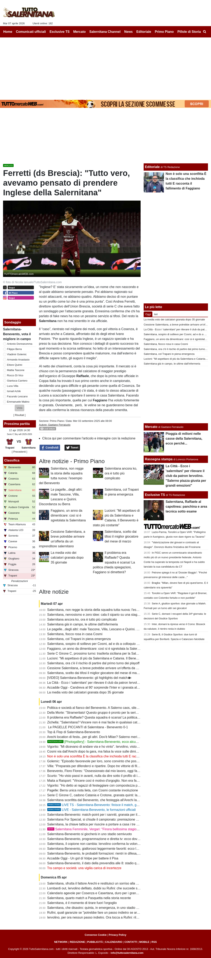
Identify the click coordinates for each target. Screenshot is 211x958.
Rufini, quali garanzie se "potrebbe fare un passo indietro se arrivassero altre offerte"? (108, 912)
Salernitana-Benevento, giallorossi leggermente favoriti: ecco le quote (97, 848)
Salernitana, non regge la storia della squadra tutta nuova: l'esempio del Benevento (107, 609)
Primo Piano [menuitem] (164, 31)
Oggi (148, 314)
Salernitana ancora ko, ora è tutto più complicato (121, 473)
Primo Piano (57, 420)
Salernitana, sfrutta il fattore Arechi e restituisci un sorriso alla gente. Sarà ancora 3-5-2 (109, 883)
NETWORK (61, 941)
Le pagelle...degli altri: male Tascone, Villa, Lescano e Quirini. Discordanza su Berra (107, 629)
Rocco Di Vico (15, 375)
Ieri (156, 314)
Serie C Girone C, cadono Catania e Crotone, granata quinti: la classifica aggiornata (107, 795)
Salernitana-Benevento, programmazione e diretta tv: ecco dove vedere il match (104, 839)
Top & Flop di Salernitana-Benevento (73, 732)
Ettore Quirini (14, 364)
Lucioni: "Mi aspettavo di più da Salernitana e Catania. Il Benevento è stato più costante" (110, 658)
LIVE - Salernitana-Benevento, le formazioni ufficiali (91, 809)
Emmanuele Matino (18, 401)
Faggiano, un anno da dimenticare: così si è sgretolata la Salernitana (68, 515)
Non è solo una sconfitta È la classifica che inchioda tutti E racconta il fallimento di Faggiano (113, 756)
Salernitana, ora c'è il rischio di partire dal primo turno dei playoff (93, 663)
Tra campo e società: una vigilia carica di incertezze (84, 868)
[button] (19, 408)
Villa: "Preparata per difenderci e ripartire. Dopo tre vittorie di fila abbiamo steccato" (106, 766)
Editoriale (152, 167)
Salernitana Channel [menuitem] (105, 31)
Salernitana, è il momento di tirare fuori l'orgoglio (82, 903)
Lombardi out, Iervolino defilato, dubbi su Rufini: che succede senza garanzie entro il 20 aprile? (115, 888)
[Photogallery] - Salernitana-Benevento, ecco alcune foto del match (104, 741)
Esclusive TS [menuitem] (60, 31)
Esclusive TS (155, 495)
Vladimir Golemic (17, 354)
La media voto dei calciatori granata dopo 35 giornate (67, 557)
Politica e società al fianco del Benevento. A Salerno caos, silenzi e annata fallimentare (109, 707)
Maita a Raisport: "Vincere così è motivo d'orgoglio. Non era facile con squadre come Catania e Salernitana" (124, 780)
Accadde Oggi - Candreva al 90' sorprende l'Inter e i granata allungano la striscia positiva (111, 687)
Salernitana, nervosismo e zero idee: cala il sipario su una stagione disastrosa (103, 614)
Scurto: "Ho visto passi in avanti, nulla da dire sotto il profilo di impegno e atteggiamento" (110, 775)
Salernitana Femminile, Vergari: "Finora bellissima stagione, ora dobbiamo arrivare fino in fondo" (120, 829)
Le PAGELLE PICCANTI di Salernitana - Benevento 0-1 (87, 727)
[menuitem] (204, 31)
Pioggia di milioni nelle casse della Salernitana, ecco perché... (184, 438)
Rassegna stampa (158, 459)
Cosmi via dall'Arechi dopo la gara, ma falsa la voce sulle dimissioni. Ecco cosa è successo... (114, 751)
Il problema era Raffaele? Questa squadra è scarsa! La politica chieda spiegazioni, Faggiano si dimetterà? (114, 562)
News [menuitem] (128, 31)
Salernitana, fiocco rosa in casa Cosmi (74, 634)
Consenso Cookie (96, 934)
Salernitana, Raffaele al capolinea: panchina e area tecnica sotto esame (186, 506)
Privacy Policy (117, 934)
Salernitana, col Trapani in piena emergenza (79, 639)
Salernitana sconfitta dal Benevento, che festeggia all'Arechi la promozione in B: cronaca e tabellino (118, 800)
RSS (154, 941)
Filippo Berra (14, 349)
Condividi (50, 448)
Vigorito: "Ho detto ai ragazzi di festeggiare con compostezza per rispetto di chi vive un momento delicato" (123, 785)
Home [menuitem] (7, 31)
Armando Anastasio (18, 359)
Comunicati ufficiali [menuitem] (31, 31)
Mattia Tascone (16, 370)
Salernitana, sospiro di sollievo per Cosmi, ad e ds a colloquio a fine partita (100, 643)
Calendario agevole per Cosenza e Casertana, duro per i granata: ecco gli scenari (106, 893)
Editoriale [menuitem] (143, 31)
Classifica (11, 460)
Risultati (19, 415)
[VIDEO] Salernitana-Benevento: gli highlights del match (87, 677)
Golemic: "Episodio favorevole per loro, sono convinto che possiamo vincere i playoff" (108, 761)
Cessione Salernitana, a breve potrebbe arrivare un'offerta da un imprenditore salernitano (111, 668)
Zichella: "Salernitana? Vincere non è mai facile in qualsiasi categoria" (97, 722)
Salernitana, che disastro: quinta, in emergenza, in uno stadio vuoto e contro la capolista (110, 907)
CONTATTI (130, 941)
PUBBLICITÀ (95, 941)
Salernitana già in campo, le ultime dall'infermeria (82, 624)
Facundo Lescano (17, 396)
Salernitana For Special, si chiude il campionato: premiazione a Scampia (99, 819)
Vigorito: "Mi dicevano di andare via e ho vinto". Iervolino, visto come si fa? (100, 746)
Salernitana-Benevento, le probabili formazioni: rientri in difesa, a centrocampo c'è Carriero (112, 853)
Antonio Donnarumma (19, 343)
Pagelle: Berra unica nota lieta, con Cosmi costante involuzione (92, 790)
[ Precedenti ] (19, 451)
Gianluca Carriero (17, 380)
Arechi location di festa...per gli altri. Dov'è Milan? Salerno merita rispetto (99, 737)
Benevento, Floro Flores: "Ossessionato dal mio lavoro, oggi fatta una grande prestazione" (112, 771)
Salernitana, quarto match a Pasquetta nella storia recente (89, 898)
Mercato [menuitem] (79, 31)
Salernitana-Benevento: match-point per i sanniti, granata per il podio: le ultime (103, 814)
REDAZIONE (77, 941)
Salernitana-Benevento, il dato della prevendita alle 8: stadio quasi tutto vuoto (102, 863)
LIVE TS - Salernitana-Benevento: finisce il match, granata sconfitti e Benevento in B (115, 805)
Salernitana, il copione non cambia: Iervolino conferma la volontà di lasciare (101, 843)
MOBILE (144, 941)
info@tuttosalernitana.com (127, 952)
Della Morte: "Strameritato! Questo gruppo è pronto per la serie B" (94, 712)
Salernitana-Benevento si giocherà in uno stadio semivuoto (89, 834)
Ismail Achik (14, 391)
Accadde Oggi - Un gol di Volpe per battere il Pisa (82, 858)
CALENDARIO (113, 941)
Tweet (72, 448)
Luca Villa (12, 385)
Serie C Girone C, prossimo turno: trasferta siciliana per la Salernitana (97, 653)
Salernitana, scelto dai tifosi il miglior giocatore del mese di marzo (121, 536)
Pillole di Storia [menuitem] (189, 31)
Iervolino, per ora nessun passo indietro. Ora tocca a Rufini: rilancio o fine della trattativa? (111, 917)
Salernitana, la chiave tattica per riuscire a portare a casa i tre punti (95, 824)
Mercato (151, 426)
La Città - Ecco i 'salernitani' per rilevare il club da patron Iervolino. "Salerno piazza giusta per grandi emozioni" (126, 682)
